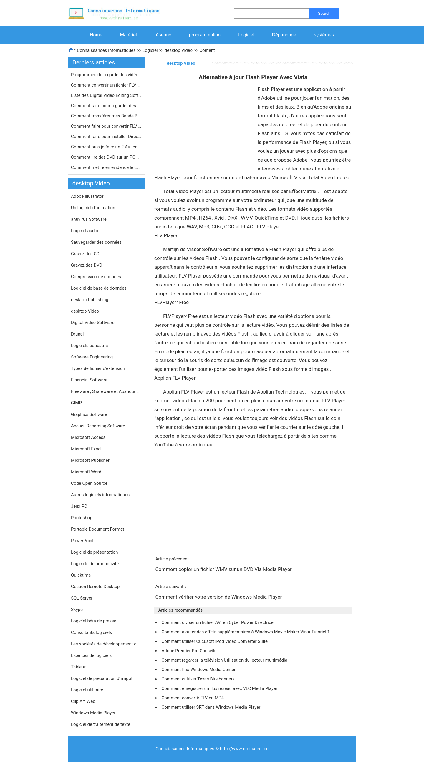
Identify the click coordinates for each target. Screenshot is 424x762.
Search (324, 13)
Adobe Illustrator (87, 196)
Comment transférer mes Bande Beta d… (106, 116)
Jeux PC (79, 506)
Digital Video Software (93, 322)
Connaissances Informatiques (106, 50)
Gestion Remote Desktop (95, 586)
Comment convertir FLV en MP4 (193, 697)
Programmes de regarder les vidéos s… (106, 74)
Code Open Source (89, 483)
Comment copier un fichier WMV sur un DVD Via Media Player (224, 569)
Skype (77, 609)
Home (96, 34)
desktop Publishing (89, 299)
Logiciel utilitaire (87, 690)
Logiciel (246, 34)
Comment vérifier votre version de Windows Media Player (219, 597)
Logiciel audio (84, 230)
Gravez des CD (85, 253)
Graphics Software (89, 414)
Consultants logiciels (91, 632)
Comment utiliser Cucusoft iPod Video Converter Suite (215, 641)
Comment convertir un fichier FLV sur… (106, 85)
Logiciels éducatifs (89, 345)
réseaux (163, 34)
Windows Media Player (93, 712)
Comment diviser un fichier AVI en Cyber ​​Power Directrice (217, 622)
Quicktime (81, 575)
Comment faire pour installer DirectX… (106, 136)
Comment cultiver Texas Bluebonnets (198, 679)
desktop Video (179, 50)
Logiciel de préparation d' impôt (101, 678)
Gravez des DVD (86, 265)
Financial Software (89, 380)
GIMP (76, 403)
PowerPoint (82, 540)
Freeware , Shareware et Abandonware (106, 391)
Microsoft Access (88, 437)
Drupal (77, 334)
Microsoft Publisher (90, 460)
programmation (205, 34)
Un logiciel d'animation (93, 207)
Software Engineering (92, 357)
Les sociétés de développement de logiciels (106, 644)
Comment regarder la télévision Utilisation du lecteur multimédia (224, 660)
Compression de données (96, 276)
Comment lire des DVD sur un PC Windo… (106, 157)
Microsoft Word (86, 471)
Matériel (128, 34)
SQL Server (81, 598)
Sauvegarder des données (96, 242)
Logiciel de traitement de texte (100, 724)
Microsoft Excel (86, 448)
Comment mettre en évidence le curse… (106, 167)
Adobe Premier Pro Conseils (189, 650)
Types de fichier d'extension (98, 368)
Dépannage (284, 34)
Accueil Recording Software (98, 426)
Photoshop (81, 517)
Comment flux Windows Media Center (198, 669)
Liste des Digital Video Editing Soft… (106, 95)
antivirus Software (89, 219)
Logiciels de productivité (95, 563)
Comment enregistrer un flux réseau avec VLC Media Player (219, 688)
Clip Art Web (83, 701)
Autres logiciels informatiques (100, 494)
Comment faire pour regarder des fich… (106, 105)
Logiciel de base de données (99, 288)
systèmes (324, 34)
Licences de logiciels (91, 655)
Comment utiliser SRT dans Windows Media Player (211, 707)
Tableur (78, 667)
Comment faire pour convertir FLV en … (106, 126)
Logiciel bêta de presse (93, 621)
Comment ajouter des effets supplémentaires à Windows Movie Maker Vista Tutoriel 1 (246, 632)
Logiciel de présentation (94, 552)
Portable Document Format (97, 529)
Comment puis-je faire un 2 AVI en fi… (106, 147)
